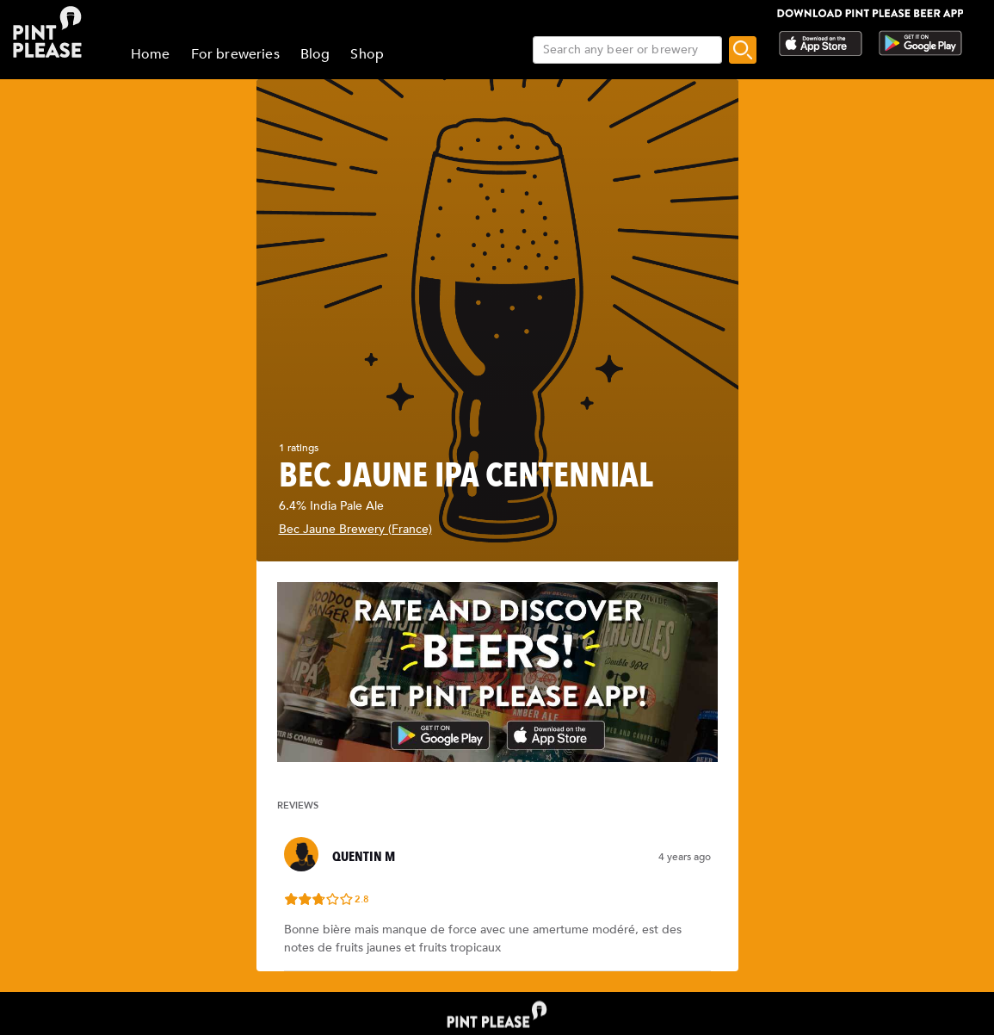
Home (150, 54)
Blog (315, 54)
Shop (367, 54)
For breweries (235, 54)
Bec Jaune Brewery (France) (355, 529)
